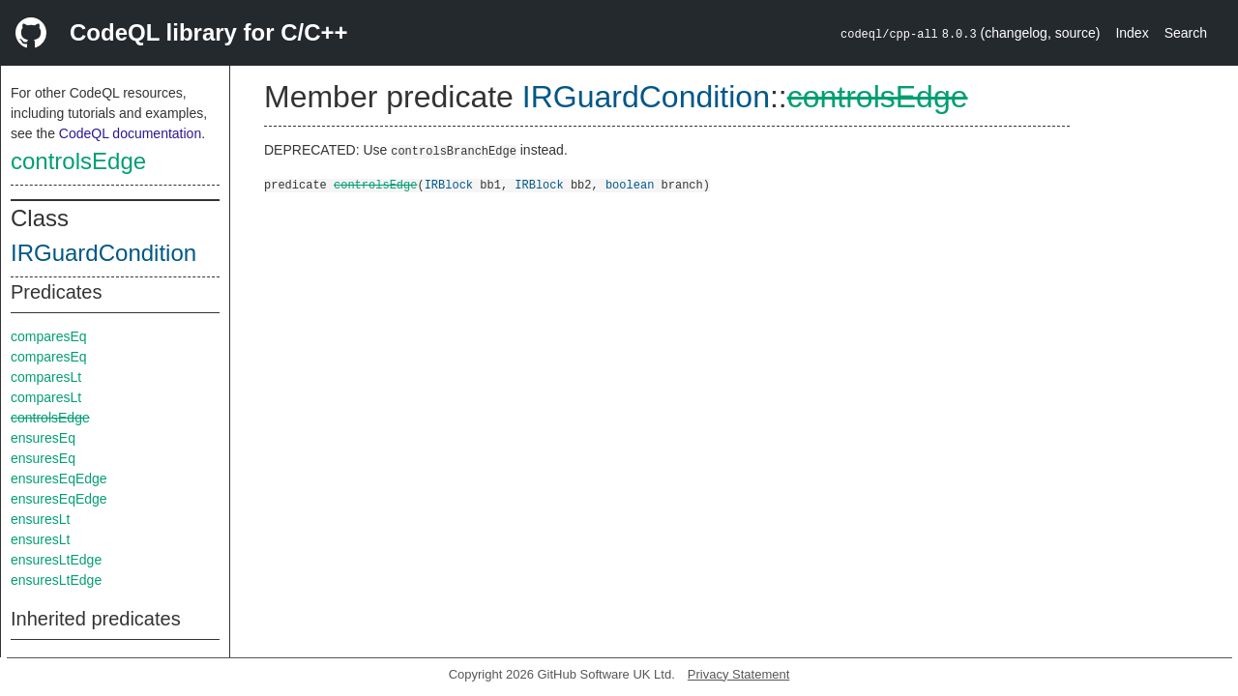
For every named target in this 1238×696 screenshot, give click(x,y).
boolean (629, 184)
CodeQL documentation (130, 133)
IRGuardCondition (103, 253)
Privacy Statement (739, 674)
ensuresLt (40, 519)
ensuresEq (43, 438)
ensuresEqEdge (59, 478)
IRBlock (449, 184)
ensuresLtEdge (56, 559)
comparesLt (46, 377)
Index (1131, 33)
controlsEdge (78, 161)
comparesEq (49, 336)
